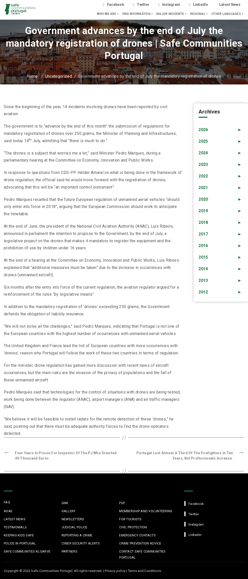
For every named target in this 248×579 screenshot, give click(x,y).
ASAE (8, 511)
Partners (69, 551)
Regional (199, 14)
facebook (194, 503)
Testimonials (15, 527)
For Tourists (130, 519)
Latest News (229, 5)
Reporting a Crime (77, 535)
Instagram (169, 4)
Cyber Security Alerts (81, 543)
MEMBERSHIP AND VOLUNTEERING (145, 511)
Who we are (108, 14)
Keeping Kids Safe (19, 535)
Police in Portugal (20, 543)
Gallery (69, 511)
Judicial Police (75, 527)
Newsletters (73, 519)
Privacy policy (115, 571)
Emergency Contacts (137, 535)
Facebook (113, 4)
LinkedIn (198, 4)
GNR (65, 503)
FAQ (7, 502)
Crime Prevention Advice (140, 543)
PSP (122, 503)
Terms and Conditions (144, 571)
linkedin (192, 534)
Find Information (137, 14)
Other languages (227, 14)
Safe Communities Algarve (27, 551)
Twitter (141, 4)
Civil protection (133, 527)
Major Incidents (171, 14)
